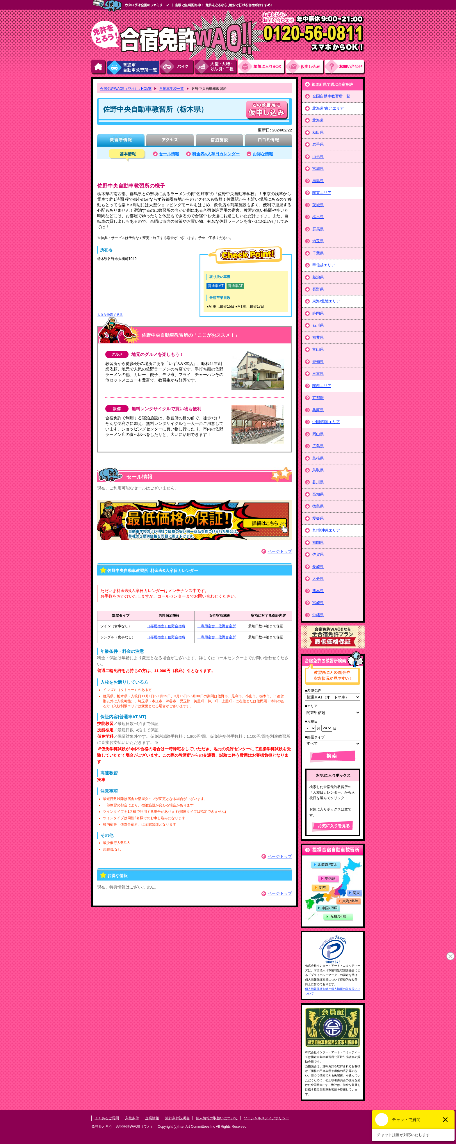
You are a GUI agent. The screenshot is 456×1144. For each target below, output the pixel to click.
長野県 (318, 289)
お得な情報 (263, 154)
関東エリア (321, 192)
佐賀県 (318, 554)
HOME (98, 67)
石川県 (318, 325)
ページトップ (280, 551)
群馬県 (318, 229)
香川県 (318, 482)
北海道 (318, 120)
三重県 (318, 373)
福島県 (318, 181)
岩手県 (318, 144)
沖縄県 (318, 615)
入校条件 (132, 1118)
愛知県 (318, 361)
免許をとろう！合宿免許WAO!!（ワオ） (122, 1127)
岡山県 (318, 434)
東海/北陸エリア (326, 301)
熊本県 (318, 591)
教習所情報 (121, 140)
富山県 (318, 349)
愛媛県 (318, 518)
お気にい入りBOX (262, 67)
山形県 (318, 156)
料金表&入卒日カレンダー (216, 154)
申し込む (267, 110)
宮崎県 (318, 602)
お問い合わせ (345, 67)
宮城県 (318, 168)
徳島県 (318, 506)
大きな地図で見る (110, 314)
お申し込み (305, 67)
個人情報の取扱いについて (217, 1118)
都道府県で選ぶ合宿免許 (332, 84)
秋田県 (318, 132)
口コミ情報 (268, 140)
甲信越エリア (323, 265)
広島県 (318, 446)
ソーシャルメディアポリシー (266, 1118)
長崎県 (318, 566)
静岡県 (318, 313)
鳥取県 (318, 470)
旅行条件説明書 (177, 1118)
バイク (177, 67)
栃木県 (318, 217)
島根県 (318, 458)
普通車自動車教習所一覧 (133, 67)
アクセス (170, 140)
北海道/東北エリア (328, 108)
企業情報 (152, 1118)
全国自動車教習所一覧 (331, 96)
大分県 (318, 578)
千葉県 (318, 253)
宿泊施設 (219, 140)
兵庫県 (318, 410)
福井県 (318, 337)
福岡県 (318, 542)
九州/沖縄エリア (326, 530)
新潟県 (318, 277)
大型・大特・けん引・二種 (216, 67)
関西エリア (321, 386)
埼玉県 (318, 241)
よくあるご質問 (107, 1118)
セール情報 (169, 154)
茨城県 (318, 205)
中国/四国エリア (326, 422)
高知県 (318, 494)
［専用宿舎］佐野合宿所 (166, 626)
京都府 (318, 397)
